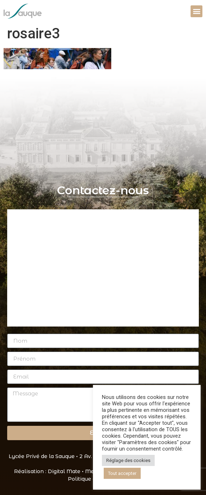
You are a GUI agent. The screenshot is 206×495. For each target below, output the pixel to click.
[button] (196, 11)
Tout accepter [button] (122, 473)
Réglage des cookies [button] (128, 460)
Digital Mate (64, 471)
